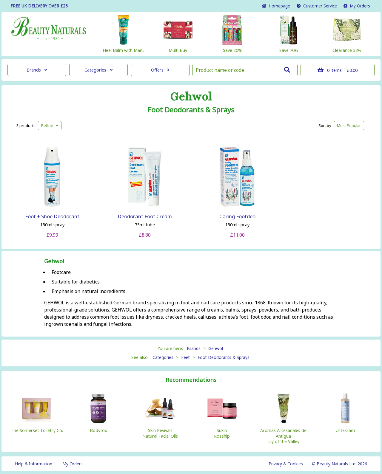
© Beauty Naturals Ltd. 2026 (339, 464)
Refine (49, 125)
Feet (185, 357)
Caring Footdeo (237, 216)
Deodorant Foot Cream (145, 216)
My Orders (357, 6)
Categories (98, 70)
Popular (349, 125)
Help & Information (33, 464)
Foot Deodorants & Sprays (191, 110)
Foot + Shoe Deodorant (52, 216)
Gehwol (191, 97)
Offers (160, 70)
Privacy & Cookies (286, 464)
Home (276, 6)
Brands (37, 70)
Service (317, 6)
